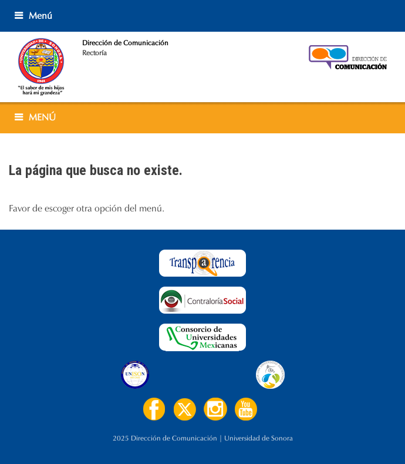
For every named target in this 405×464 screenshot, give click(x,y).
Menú (40, 15)
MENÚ (42, 117)
